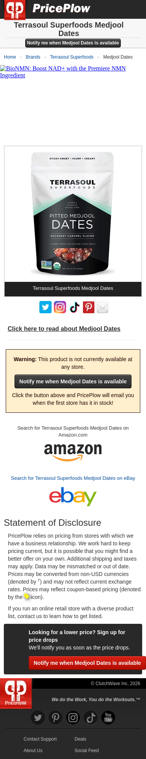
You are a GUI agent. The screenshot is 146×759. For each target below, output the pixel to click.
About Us (33, 750)
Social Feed (87, 750)
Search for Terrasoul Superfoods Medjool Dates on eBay (73, 478)
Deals (80, 739)
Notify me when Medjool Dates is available (73, 43)
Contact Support (40, 739)
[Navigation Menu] (132, 9)
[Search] (115, 9)
